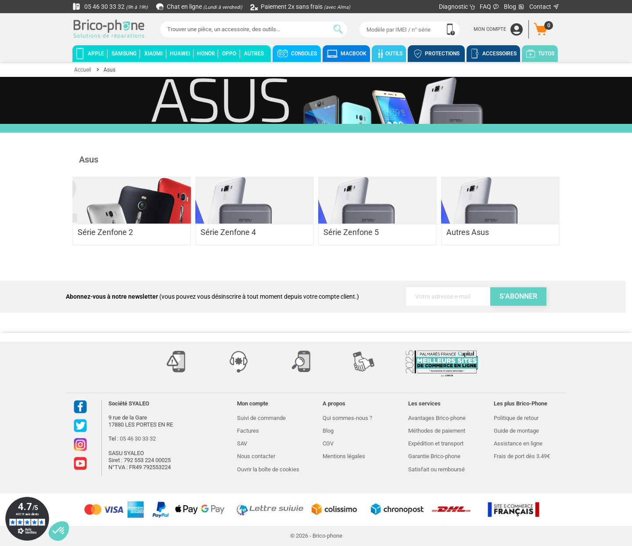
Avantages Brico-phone (437, 418)
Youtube (80, 463)
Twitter (80, 425)
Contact (544, 6)
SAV (242, 443)
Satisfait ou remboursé (436, 469)
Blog (514, 7)
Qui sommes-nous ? (347, 418)
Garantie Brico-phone (434, 456)
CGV (328, 443)
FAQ (489, 6)
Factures (248, 430)
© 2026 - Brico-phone (316, 535)
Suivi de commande (261, 418)
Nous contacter (256, 456)
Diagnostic (457, 6)
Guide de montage (516, 430)
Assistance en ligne (518, 443)
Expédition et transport (435, 443)
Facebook (80, 406)
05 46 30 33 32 (110, 6)
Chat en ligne (199, 6)
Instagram (80, 444)
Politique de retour (516, 418)
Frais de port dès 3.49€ (522, 456)
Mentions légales (344, 456)
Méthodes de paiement (436, 430)
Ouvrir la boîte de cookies (268, 469)
